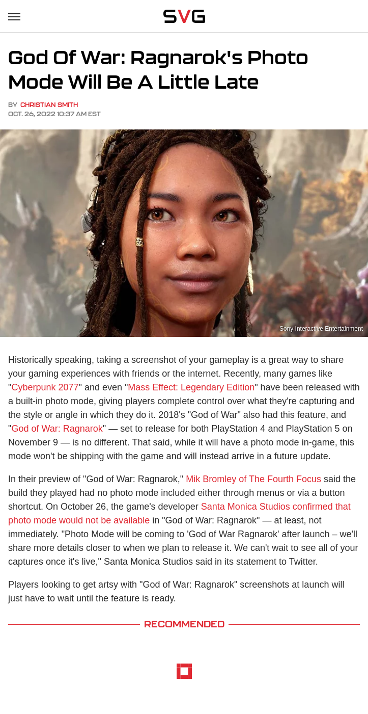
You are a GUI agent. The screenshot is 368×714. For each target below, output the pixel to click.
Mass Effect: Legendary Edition (191, 387)
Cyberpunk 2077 (44, 387)
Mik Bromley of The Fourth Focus (253, 479)
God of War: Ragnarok (56, 429)
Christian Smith (49, 105)
